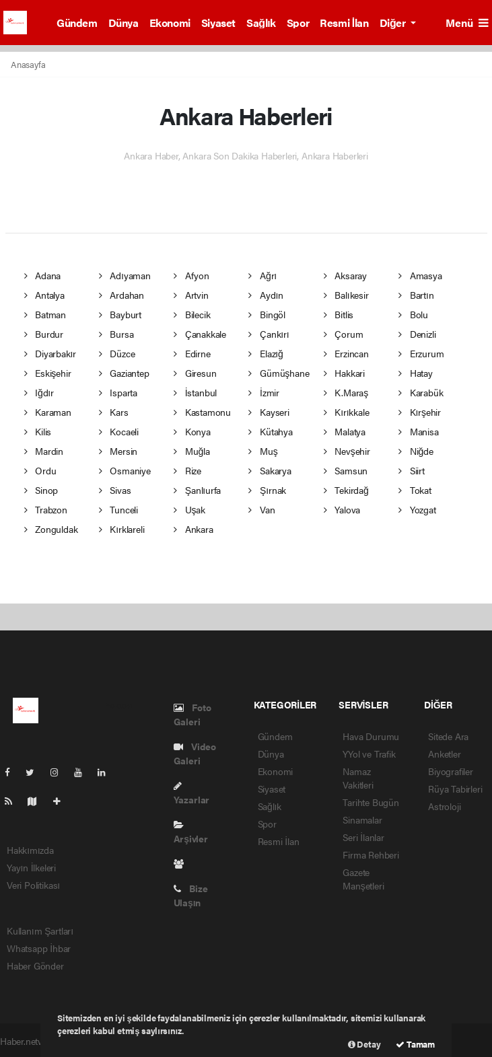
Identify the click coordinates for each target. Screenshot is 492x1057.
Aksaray (345, 275)
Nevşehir (347, 451)
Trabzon (45, 509)
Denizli (416, 333)
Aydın (265, 294)
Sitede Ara (448, 736)
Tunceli (118, 509)
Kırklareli (122, 529)
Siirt (411, 470)
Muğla (191, 451)
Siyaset (218, 22)
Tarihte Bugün (371, 802)
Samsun (345, 470)
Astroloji (444, 806)
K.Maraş (346, 392)
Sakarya (269, 470)
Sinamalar (362, 819)
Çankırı (268, 333)
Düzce (117, 353)
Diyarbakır (50, 353)
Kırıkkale (347, 411)
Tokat (414, 490)
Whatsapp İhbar (39, 948)
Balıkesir (346, 294)
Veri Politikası (33, 884)
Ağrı (262, 275)
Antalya (44, 294)
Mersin (118, 451)
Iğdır (39, 392)
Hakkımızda (30, 849)
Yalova (342, 509)
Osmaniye (125, 470)
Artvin (191, 294)
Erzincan (346, 353)
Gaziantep (124, 372)
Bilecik (192, 314)
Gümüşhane (278, 372)
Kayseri (268, 411)
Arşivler (191, 832)
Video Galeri (195, 753)
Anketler (444, 753)
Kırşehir (419, 411)
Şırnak (267, 490)
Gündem (77, 22)
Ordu (40, 470)
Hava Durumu (371, 736)
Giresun (195, 372)
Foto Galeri (192, 714)
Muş (262, 451)
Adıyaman (125, 275)
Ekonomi (169, 22)
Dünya (123, 22)
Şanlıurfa (197, 490)
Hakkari (344, 372)
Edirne (192, 353)
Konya (192, 431)
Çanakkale (200, 333)
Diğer (394, 22)
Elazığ (265, 353)
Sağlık (261, 22)
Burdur (43, 333)
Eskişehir (47, 372)
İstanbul (195, 392)
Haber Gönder (35, 965)
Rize (187, 470)
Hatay (415, 372)
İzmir (263, 392)
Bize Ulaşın (191, 895)
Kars (114, 411)
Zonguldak (51, 529)
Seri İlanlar (363, 837)
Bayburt (120, 314)
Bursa (116, 333)
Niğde (415, 451)
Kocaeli (119, 431)
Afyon (191, 275)
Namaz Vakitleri (358, 777)
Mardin (43, 451)
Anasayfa (28, 64)
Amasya (420, 275)
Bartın (415, 294)
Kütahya (270, 431)
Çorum (343, 333)
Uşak (189, 509)
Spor (298, 22)
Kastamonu (202, 411)
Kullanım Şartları (40, 930)
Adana (42, 275)
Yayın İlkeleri (31, 867)
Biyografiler (450, 771)
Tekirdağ (346, 490)
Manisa (418, 431)
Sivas (115, 490)
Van (261, 509)
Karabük (420, 392)
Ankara (193, 529)
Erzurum (421, 353)
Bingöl (266, 314)
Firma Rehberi (371, 854)
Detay (364, 1043)
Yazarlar (191, 793)
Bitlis (338, 314)
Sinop (41, 490)
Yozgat (416, 509)
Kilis (38, 431)
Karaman (47, 411)
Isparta (118, 392)
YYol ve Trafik (369, 753)
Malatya (344, 431)
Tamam (415, 1043)
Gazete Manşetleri (363, 878)
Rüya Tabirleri (455, 788)
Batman (45, 314)
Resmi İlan (344, 22)
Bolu (413, 314)
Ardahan (121, 294)
